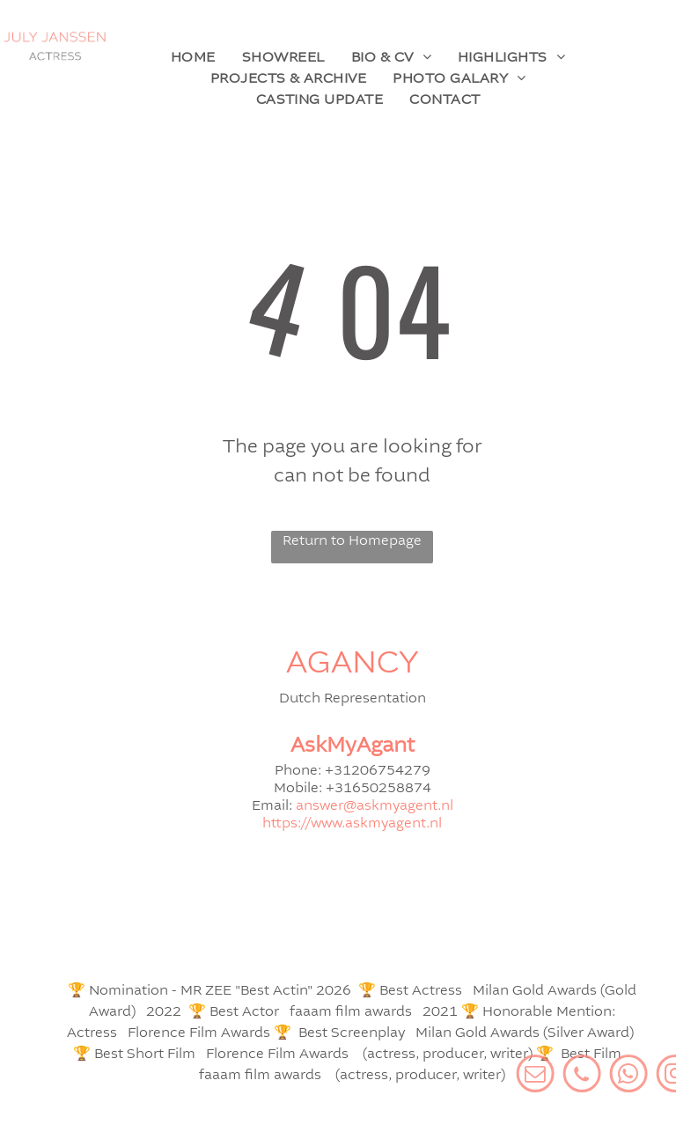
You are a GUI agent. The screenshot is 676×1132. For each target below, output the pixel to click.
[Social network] (631, 1076)
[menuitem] (193, 58)
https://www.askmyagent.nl (352, 824)
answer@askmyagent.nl (374, 806)
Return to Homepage (352, 541)
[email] (584, 1076)
